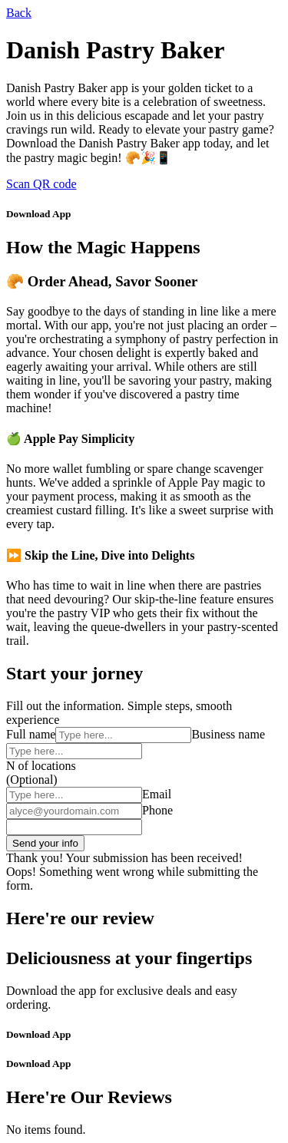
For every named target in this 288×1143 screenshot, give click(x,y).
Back (18, 12)
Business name (228, 734)
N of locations (41, 765)
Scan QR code (41, 183)
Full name (30, 734)
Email (156, 794)
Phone (157, 810)
